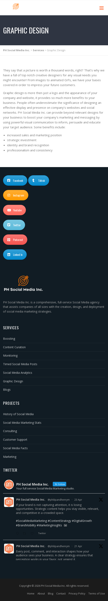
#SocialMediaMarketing (31, 521)
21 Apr (78, 546)
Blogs (7, 389)
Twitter (14, 225)
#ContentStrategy (59, 521)
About (41, 593)
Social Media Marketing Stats (22, 423)
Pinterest (15, 239)
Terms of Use (96, 593)
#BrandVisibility (26, 525)
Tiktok (38, 180)
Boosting (9, 338)
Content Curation (14, 347)
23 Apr (78, 499)
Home (30, 593)
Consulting (10, 431)
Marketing (9, 457)
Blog (50, 593)
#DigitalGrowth (82, 521)
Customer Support (15, 439)
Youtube (14, 210)
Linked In (14, 254)
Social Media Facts (15, 448)
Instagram (15, 195)
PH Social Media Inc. (30, 499)
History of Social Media (18, 414)
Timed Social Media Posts (20, 364)
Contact (61, 593)
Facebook (15, 180)
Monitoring (10, 355)
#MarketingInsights (49, 525)
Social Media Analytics (17, 373)
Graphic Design (13, 381)
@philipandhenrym (59, 499)
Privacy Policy (77, 593)
